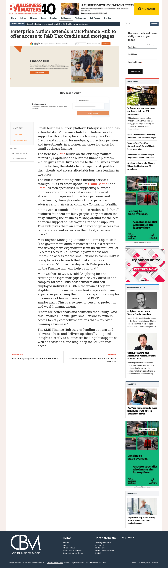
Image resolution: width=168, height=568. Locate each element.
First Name (133, 47)
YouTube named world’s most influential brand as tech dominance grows (142, 410)
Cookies (155, 563)
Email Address (135, 62)
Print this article (18, 159)
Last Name (132, 54)
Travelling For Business (103, 543)
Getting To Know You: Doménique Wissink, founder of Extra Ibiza (141, 355)
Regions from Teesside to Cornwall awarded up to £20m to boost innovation (141, 146)
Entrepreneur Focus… (136, 287)
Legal (43, 18)
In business (132, 494)
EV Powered (99, 545)
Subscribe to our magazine (72, 550)
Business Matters (19, 140)
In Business (66, 18)
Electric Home (100, 548)
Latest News (132, 81)
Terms (133, 563)
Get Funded (95, 18)
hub (62, 154)
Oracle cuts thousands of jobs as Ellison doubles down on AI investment (141, 166)
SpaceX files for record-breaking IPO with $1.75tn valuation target (57, 24)
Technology (80, 18)
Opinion (53, 18)
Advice (23, 18)
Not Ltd (98, 553)
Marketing (131, 384)
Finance (33, 18)
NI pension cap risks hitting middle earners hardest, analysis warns (141, 520)
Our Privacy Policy (144, 563)
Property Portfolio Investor (104, 550)
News (13, 18)
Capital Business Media (55, 563)
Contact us (66, 545)
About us (66, 543)
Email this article (18, 153)
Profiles (107, 18)
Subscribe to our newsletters (73, 553)
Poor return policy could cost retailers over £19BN (35, 358)
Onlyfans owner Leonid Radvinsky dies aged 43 (139, 313)
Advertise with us (69, 548)
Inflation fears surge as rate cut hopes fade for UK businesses (141, 111)
